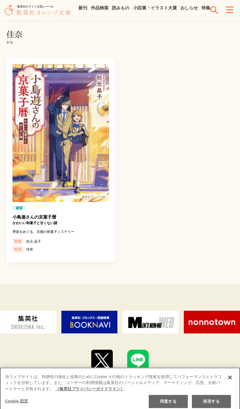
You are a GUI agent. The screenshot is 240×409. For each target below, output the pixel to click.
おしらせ (189, 7)
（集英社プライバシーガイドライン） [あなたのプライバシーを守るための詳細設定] (89, 393)
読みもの (120, 7)
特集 (206, 7)
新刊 (82, 7)
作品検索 (99, 7)
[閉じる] (230, 382)
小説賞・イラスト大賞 (155, 7)
